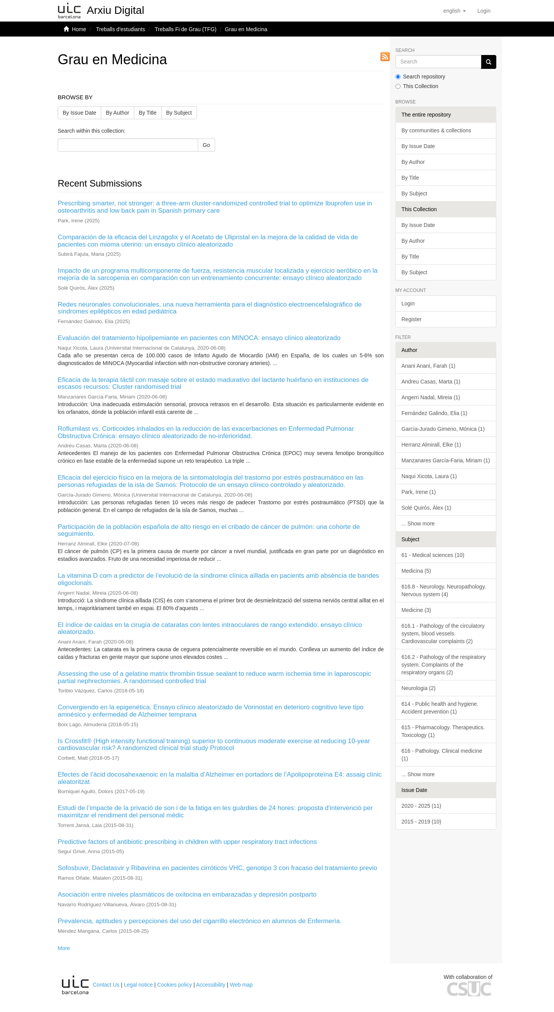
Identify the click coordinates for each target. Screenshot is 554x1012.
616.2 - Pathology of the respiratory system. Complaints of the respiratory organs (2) (444, 664)
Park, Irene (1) (419, 492)
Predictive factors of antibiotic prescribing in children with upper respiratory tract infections (187, 841)
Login (408, 303)
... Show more (418, 523)
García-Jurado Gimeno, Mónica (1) (443, 429)
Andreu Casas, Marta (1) (431, 381)
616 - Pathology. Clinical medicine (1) (442, 755)
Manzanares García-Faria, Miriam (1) (446, 460)
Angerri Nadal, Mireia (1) (431, 397)
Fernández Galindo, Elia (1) (434, 413)
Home (79, 29)
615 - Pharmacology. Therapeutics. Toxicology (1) (443, 731)
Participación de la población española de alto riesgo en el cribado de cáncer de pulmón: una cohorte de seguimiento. (209, 530)
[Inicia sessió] (484, 11)
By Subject (179, 113)
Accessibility (210, 985)
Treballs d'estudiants (120, 29)
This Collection (417, 86)
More (64, 948)
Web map (241, 985)
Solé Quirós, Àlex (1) (426, 508)
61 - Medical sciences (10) (433, 555)
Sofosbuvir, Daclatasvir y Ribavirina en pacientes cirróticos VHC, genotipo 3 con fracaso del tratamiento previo (217, 868)
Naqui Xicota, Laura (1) (429, 476)
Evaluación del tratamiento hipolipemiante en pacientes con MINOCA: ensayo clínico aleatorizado (199, 338)
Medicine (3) (416, 610)
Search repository (420, 76)
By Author (117, 113)
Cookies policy (174, 985)
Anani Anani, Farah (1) (429, 366)
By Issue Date (79, 113)
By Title (148, 113)
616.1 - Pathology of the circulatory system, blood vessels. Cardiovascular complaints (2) (443, 633)
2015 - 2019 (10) (422, 822)
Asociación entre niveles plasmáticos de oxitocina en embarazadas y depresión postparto (187, 894)
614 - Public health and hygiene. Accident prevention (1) (440, 708)
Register (412, 319)
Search (405, 50)
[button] (454, 11)
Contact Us (106, 985)
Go (206, 145)
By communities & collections (436, 130)
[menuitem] (484, 11)
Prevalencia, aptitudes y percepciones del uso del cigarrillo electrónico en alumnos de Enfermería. (200, 921)
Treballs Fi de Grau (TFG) (186, 29)
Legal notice (138, 985)
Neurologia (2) (419, 688)
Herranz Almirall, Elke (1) (431, 445)
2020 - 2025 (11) (422, 806)
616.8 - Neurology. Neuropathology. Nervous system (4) (444, 590)
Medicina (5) (416, 571)
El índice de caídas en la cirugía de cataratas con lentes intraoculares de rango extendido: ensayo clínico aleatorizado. (210, 628)
